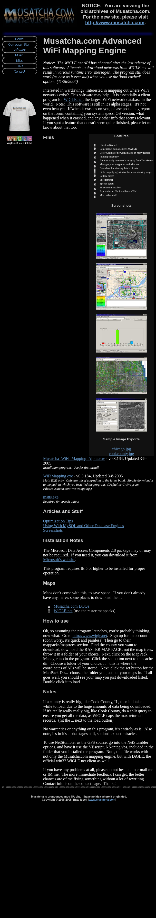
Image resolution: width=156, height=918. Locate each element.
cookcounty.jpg (121, 453)
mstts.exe (51, 497)
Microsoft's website (59, 559)
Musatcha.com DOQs (71, 606)
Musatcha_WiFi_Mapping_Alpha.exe (74, 458)
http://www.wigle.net (90, 635)
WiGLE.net (73, 99)
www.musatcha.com (102, 799)
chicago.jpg (121, 449)
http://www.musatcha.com (114, 22)
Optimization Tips (58, 521)
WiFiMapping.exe (58, 476)
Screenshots (53, 530)
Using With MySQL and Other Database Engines (83, 525)
